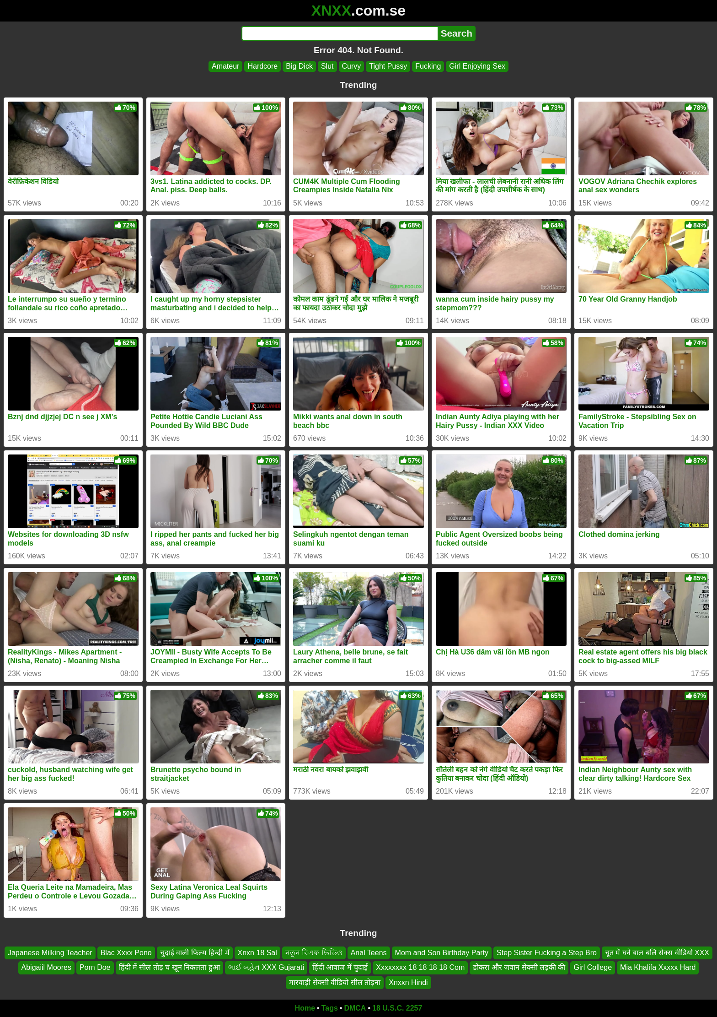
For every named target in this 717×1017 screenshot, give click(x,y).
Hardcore (262, 66)
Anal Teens (369, 953)
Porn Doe (95, 968)
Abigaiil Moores (46, 968)
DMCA (355, 1008)
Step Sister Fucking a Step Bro (547, 953)
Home (305, 1008)
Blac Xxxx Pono (126, 953)
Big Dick (299, 66)
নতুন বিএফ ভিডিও (313, 953)
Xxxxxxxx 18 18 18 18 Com (420, 968)
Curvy (351, 66)
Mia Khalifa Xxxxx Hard (658, 968)
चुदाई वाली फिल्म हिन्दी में (195, 953)
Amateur (225, 66)
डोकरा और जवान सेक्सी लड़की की (519, 968)
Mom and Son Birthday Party (442, 953)
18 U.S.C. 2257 (397, 1008)
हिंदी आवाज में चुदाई (340, 968)
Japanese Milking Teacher (50, 953)
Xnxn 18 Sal (257, 953)
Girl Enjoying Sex (477, 66)
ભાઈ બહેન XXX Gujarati (266, 968)
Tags (329, 1008)
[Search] (339, 33)
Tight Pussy (388, 66)
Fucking (428, 66)
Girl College (592, 968)
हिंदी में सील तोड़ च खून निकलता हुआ (169, 968)
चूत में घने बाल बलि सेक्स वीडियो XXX (657, 953)
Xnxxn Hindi (408, 982)
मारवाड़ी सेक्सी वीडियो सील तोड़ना (334, 982)
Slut (327, 66)
